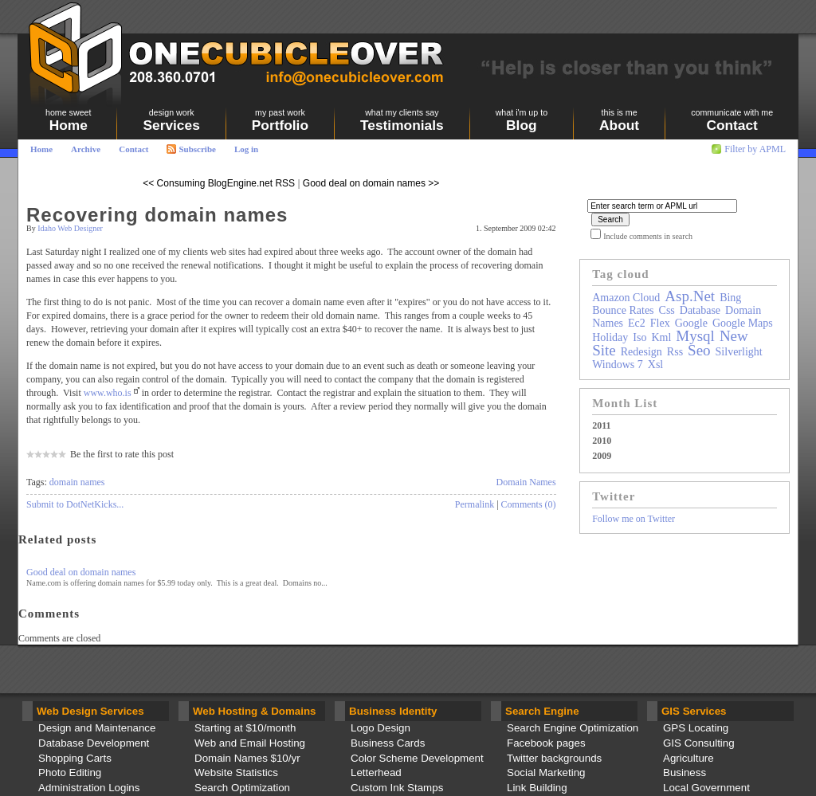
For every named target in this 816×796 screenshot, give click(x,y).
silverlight (739, 352)
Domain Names (526, 482)
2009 (601, 455)
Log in (246, 149)
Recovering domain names (157, 214)
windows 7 (617, 365)
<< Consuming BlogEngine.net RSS (219, 183)
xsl (655, 365)
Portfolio (280, 120)
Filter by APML (755, 149)
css (667, 310)
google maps (742, 323)
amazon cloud (626, 298)
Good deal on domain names (80, 572)
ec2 (636, 323)
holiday (610, 337)
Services (171, 120)
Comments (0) (528, 504)
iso (639, 337)
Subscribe (191, 149)
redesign (641, 352)
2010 (601, 440)
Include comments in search (647, 236)
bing (730, 298)
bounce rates (622, 310)
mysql (695, 335)
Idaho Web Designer (70, 228)
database (700, 310)
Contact (133, 149)
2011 (601, 425)
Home (41, 149)
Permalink (474, 504)
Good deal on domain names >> (371, 183)
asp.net (690, 296)
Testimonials (402, 120)
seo (699, 350)
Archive (85, 149)
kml (661, 337)
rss (675, 352)
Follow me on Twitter (633, 518)
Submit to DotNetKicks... (75, 504)
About (619, 120)
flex (660, 323)
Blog (521, 120)
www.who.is (107, 392)
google (691, 323)
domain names (77, 482)
